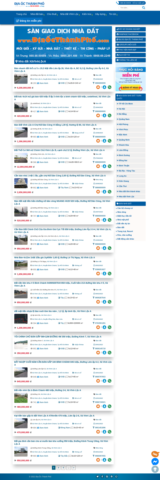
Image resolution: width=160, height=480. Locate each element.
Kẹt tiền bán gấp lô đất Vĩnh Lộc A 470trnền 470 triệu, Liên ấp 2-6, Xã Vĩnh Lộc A (54, 416)
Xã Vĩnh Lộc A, (37, 79)
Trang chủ (21, 14)
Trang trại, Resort (125, 231)
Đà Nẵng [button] (122, 114)
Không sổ (77, 265)
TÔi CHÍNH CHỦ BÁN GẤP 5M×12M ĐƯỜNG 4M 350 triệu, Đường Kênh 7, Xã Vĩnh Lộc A (57, 337)
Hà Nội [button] (121, 109)
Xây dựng (100, 14)
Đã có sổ (77, 79)
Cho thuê (51, 14)
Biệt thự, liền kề (124, 216)
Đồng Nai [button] (122, 160)
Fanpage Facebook (128, 34)
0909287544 (99, 298)
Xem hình (44, 83)
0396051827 (99, 269)
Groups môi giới (126, 45)
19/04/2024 (98, 107)
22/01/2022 (98, 319)
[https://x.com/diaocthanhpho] (97, 476)
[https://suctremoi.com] (116, 476)
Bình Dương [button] (123, 155)
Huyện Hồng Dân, (49, 319)
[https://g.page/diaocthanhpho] (107, 476)
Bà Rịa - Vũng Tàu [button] (126, 171)
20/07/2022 (98, 212)
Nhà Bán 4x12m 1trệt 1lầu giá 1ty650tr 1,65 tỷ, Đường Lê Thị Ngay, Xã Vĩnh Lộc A (54, 257)
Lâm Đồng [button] (122, 150)
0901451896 (99, 428)
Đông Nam (64, 428)
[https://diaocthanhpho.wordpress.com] (111, 476)
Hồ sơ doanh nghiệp (128, 29)
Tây (61, 298)
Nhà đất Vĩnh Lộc (69, 14)
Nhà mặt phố (123, 220)
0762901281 (99, 323)
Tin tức (112, 14)
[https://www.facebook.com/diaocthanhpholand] (102, 476)
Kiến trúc (86, 14)
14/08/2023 (98, 133)
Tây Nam (63, 188)
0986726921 (99, 402)
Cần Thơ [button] (122, 186)
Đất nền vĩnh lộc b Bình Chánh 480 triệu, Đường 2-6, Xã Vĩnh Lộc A (47, 390)
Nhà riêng (99, 179)
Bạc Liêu (59, 319)
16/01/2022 (98, 373)
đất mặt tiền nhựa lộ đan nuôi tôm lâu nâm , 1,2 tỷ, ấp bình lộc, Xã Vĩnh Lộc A (52, 311)
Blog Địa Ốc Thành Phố (130, 39)
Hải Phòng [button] (122, 124)
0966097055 (99, 456)
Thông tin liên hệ (127, 60)
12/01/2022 (98, 398)
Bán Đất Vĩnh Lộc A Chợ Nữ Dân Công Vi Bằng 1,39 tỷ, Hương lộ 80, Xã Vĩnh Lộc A (55, 125)
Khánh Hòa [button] (123, 145)
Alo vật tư (123, 55)
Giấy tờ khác (78, 183)
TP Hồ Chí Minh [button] (125, 104)
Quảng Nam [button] (123, 119)
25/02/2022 (98, 265)
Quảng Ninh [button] (123, 140)
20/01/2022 (98, 344)
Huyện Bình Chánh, (50, 79)
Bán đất (98, 75)
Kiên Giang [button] (123, 181)
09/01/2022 (98, 452)
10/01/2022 (98, 424)
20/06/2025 (98, 79)
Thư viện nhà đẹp (126, 50)
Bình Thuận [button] (123, 166)
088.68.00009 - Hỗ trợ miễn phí (132, 3)
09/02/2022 (98, 294)
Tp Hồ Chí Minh (63, 79)
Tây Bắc (63, 456)
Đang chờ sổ (78, 133)
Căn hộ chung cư (125, 208)
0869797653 (99, 377)
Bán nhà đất (124, 204)
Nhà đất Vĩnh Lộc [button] (125, 197)
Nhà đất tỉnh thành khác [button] (128, 191)
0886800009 (99, 83)
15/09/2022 (98, 183)
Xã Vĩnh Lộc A (52, 75)
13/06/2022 (98, 240)
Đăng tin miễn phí (28, 20)
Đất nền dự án (123, 224)
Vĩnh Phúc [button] (122, 130)
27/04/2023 (98, 158)
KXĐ (61, 83)
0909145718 (99, 349)
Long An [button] (122, 176)
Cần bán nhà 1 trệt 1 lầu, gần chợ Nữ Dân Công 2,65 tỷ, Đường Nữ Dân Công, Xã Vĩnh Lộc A (60, 176)
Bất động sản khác (125, 239)
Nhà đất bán (36, 14)
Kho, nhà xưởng (124, 235)
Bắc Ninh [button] (122, 135)
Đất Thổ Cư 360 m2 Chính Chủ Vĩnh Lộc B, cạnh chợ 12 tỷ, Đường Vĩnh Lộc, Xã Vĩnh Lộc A (59, 150)
